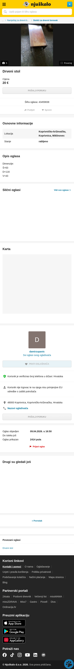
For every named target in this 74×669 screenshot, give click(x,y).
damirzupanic (37, 351)
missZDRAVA (10, 601)
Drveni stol (8, 548)
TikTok (12, 655)
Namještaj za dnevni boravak (20, 20)
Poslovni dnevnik (22, 596)
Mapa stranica (56, 577)
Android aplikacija (14, 631)
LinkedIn (35, 655)
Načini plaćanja (37, 577)
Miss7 (23, 601)
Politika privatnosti (41, 572)
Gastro (33, 601)
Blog (5, 582)
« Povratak (37, 521)
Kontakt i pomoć (12, 566)
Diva (53, 601)
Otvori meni (4, 4)
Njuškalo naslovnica (37, 4)
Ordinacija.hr (9, 607)
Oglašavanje (43, 566)
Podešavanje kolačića (14, 577)
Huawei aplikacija (14, 639)
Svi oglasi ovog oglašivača (37, 355)
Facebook (5, 655)
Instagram (20, 655)
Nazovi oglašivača (18, 408)
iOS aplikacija (14, 622)
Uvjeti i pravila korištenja (15, 572)
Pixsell (43, 601)
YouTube (27, 655)
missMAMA (56, 596)
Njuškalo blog (43, 655)
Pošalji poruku (37, 90)
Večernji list (40, 596)
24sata (6, 596)
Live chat (69, 664)
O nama (29, 566)
